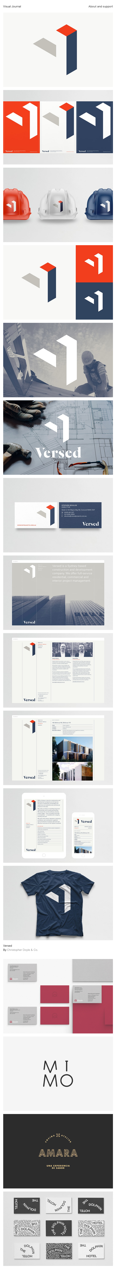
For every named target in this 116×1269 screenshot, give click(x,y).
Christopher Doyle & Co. (22, 949)
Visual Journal (12, 6)
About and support (100, 6)
